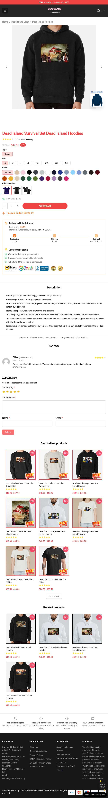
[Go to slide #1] (46, 115)
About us (34, 747)
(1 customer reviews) (24, 139)
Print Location (8, 183)
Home (5, 21)
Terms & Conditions (38, 751)
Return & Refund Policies (67, 758)
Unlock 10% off (102, 786)
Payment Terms (63, 754)
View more (54, 596)
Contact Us (61, 762)
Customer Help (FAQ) (66, 766)
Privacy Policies (36, 755)
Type (4, 150)
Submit (8, 432)
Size (4, 158)
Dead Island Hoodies (42, 21)
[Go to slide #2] (61, 115)
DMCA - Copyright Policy (40, 759)
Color (4, 167)
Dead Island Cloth (20, 21)
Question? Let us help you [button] (95, 795)
